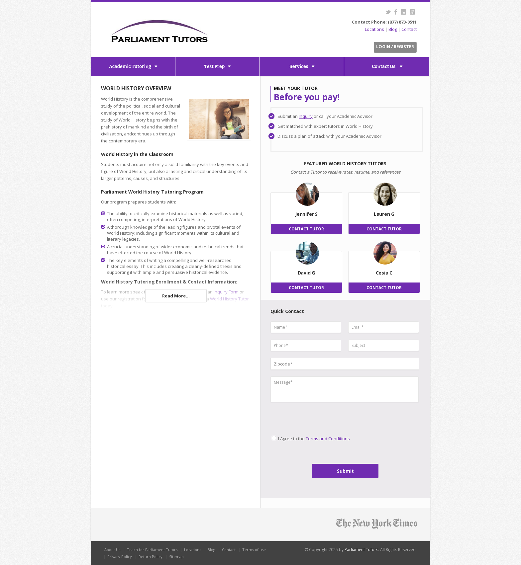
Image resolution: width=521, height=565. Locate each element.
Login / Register (395, 46)
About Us (112, 549)
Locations (374, 29)
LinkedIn (403, 12)
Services (298, 66)
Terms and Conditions (328, 439)
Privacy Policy (119, 556)
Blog (392, 29)
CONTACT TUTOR (306, 229)
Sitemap (176, 556)
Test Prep (214, 66)
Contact (409, 29)
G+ (412, 12)
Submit (345, 471)
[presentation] (298, 416)
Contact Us (384, 66)
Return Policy (150, 556)
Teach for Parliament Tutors (152, 549)
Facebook (395, 12)
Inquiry (306, 116)
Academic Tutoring (130, 66)
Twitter (387, 12)
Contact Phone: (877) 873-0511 (384, 22)
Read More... (176, 296)
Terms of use (254, 549)
